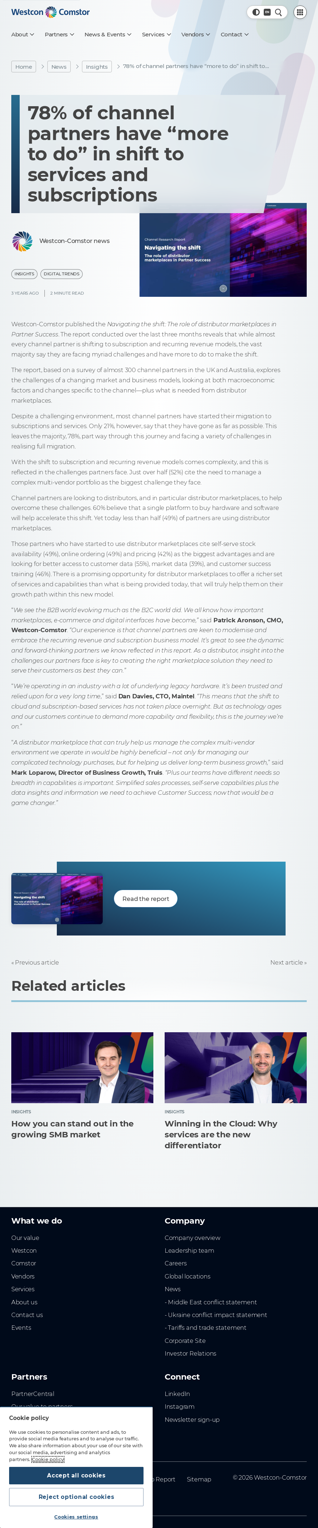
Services (23, 1289)
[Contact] (234, 34)
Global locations (188, 1276)
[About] (22, 34)
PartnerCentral (32, 1393)
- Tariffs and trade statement (206, 1327)
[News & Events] (108, 34)
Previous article (37, 962)
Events (21, 1327)
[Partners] (59, 34)
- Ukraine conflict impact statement (216, 1314)
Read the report (145, 898)
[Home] (50, 12)
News (59, 66)
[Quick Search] (278, 12)
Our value (25, 1237)
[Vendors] (195, 34)
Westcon (24, 1250)
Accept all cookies (76, 1475)
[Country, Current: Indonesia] (267, 12)
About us (24, 1302)
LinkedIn (177, 1393)
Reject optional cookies (76, 1496)
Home (23, 66)
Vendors (23, 1276)
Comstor (23, 1263)
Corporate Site (185, 1340)
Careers (176, 1263)
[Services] (156, 34)
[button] (255, 12)
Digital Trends (61, 273)
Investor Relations (190, 1353)
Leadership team (189, 1250)
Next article (286, 962)
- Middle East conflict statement (211, 1302)
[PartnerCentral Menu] (300, 12)
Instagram (180, 1406)
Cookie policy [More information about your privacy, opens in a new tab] (48, 1459)
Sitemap (199, 1479)
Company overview (192, 1237)
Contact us (27, 1314)
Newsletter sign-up (192, 1419)
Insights (97, 66)
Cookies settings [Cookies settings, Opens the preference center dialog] (76, 1517)
